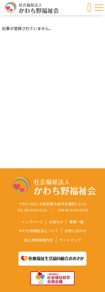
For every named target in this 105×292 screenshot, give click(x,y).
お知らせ (56, 222)
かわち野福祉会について (39, 231)
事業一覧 (76, 222)
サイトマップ (70, 240)
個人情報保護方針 (38, 240)
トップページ (32, 222)
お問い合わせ (75, 231)
